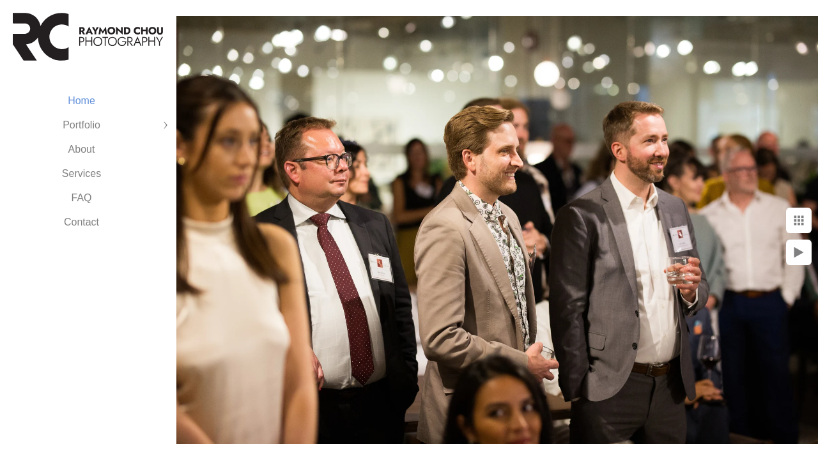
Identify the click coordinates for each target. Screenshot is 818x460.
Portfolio (81, 124)
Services (81, 173)
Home (81, 100)
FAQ (81, 197)
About (81, 149)
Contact (81, 222)
